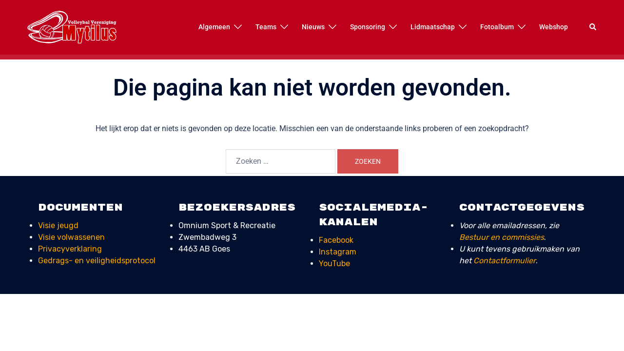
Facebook (336, 240)
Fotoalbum (497, 27)
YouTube (334, 263)
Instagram (337, 251)
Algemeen (214, 27)
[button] (593, 27)
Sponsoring (367, 27)
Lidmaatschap (432, 27)
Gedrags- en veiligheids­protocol (97, 260)
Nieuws (313, 27)
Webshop (553, 27)
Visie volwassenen (71, 237)
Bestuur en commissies (501, 237)
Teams (265, 27)
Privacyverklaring (70, 249)
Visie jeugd (58, 225)
